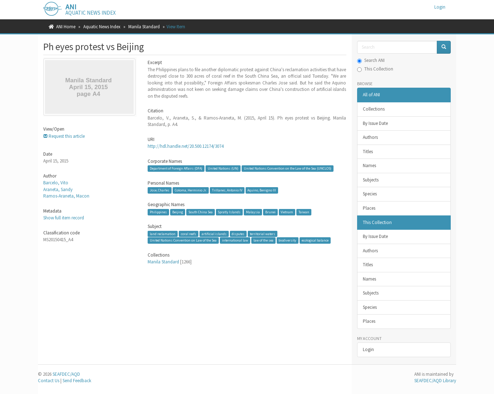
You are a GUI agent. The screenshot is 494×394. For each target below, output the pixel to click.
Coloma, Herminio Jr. (191, 190)
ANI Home (65, 27)
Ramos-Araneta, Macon (66, 196)
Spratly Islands (229, 212)
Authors (370, 137)
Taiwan (303, 212)
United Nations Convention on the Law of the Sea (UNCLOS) (287, 168)
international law (235, 240)
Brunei (270, 212)
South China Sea (200, 212)
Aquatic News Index (101, 27)
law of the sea (263, 240)
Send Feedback (77, 381)
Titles (368, 152)
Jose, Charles (159, 190)
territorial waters (262, 234)
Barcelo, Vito (55, 183)
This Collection (375, 69)
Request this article (64, 136)
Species (370, 194)
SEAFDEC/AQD (66, 374)
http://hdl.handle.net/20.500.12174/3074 (185, 146)
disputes (238, 234)
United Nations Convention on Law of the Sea (183, 240)
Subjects (371, 180)
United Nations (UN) (223, 168)
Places (369, 208)
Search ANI (371, 60)
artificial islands (214, 234)
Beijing (177, 212)
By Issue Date (375, 123)
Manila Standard (144, 27)
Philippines (158, 212)
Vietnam (287, 212)
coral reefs (188, 234)
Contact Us (48, 381)
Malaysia (253, 212)
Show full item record (63, 218)
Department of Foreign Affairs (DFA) (176, 168)
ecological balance (315, 240)
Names (369, 165)
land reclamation (163, 234)
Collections (374, 109)
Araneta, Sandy (58, 189)
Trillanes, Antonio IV (227, 190)
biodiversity (287, 240)
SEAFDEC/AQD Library (435, 381)
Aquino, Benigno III (261, 190)
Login (368, 349)
